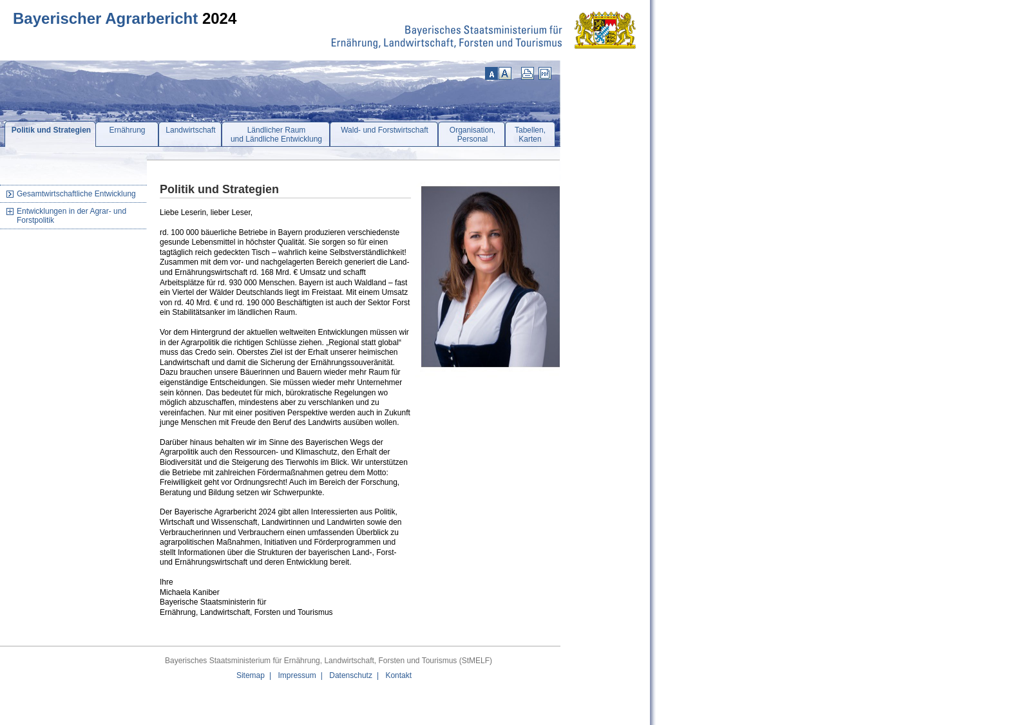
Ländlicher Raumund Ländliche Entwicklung (276, 135)
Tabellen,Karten (530, 135)
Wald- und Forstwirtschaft (384, 130)
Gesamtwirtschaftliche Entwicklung (76, 193)
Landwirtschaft (190, 130)
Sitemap (250, 675)
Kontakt (398, 675)
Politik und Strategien (51, 130)
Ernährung (127, 130)
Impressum (297, 675)
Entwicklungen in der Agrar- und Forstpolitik (71, 216)
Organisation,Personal (472, 135)
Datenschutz (350, 675)
